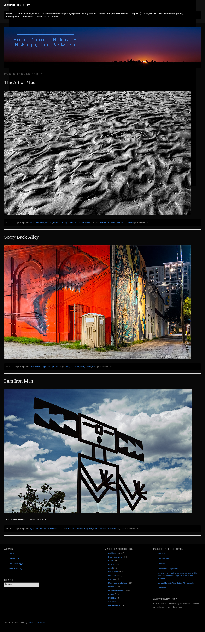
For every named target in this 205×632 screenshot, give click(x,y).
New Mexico (103, 529)
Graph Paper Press (36, 622)
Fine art (48, 223)
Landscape (58, 223)
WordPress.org (15, 568)
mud (113, 223)
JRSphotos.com (17, 5)
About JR (41, 17)
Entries (14, 559)
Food (110, 568)
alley (68, 367)
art (108, 223)
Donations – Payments (28, 13)
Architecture (34, 367)
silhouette (114, 529)
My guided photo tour (74, 223)
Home (9, 13)
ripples (130, 223)
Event (110, 560)
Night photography (50, 367)
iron (95, 529)
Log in (11, 554)
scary (82, 367)
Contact (54, 17)
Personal (112, 598)
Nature (88, 223)
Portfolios (28, 17)
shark (88, 367)
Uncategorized (114, 605)
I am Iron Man (18, 381)
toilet (94, 367)
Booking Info (12, 17)
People (111, 594)
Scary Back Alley (21, 237)
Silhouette (54, 529)
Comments (16, 563)
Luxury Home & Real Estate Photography (163, 13)
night (77, 367)
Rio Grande (121, 223)
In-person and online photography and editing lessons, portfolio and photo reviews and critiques (90, 13)
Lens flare (112, 575)
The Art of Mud (19, 82)
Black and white (36, 223)
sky (122, 529)
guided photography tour (81, 529)
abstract (102, 223)
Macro (111, 579)
